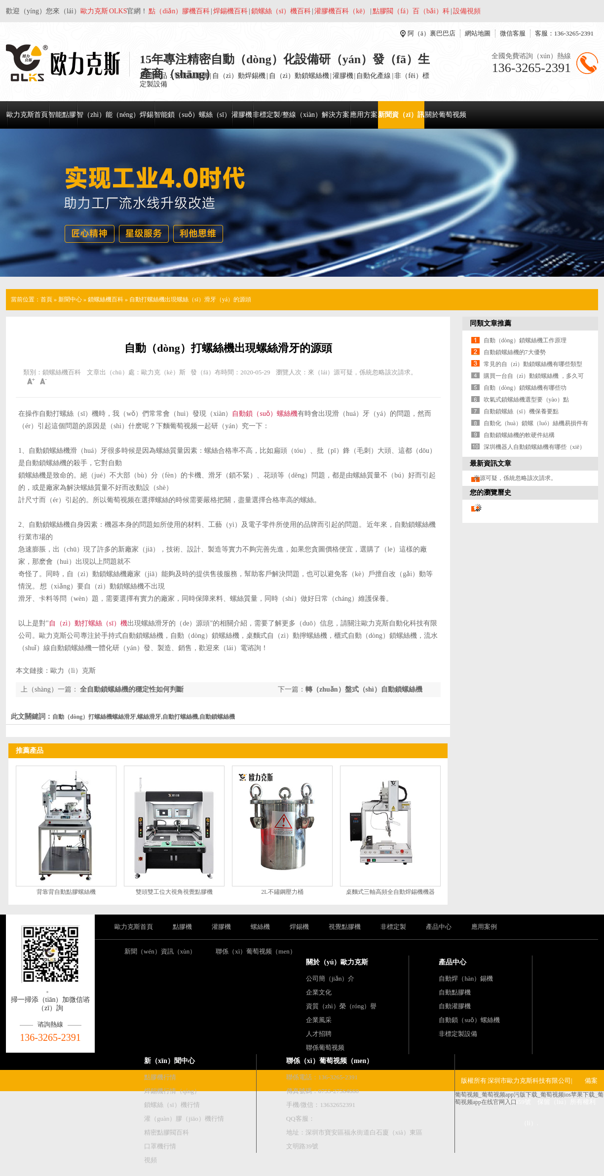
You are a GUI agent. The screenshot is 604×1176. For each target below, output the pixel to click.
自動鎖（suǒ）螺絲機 (264, 413)
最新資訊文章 (490, 463)
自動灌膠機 (455, 1006)
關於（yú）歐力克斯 (337, 962)
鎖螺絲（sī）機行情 (172, 1104)
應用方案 (364, 114)
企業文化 (319, 992)
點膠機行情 (160, 1077)
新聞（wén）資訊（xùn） (160, 951)
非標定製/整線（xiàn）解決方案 (301, 114)
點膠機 (182, 926)
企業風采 (319, 1020)
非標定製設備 (458, 1033)
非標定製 (393, 926)
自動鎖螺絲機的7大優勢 (515, 352)
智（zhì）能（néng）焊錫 (114, 114)
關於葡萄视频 (445, 114)
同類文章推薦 (490, 323)
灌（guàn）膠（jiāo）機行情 (184, 1118)
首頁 (46, 299)
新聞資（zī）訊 (401, 114)
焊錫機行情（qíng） (172, 1091)
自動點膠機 (455, 992)
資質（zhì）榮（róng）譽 (341, 1006)
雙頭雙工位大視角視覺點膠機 (174, 891)
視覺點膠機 (345, 926)
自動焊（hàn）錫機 (466, 978)
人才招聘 (319, 1033)
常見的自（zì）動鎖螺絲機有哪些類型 (533, 364)
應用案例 (484, 926)
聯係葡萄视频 (325, 1047)
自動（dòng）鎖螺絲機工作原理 (525, 340)
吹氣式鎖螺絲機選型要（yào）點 (526, 399)
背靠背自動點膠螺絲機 (66, 891)
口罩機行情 (160, 1146)
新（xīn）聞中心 (169, 1061)
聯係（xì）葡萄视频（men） (256, 951)
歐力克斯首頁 (27, 114)
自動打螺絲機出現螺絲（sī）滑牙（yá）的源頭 (190, 299)
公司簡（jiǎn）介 (330, 978)
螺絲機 (260, 926)
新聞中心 (70, 299)
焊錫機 (299, 926)
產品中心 (439, 926)
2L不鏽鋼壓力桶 (282, 891)
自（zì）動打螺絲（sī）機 (88, 623)
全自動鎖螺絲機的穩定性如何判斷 (131, 689)
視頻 (150, 1160)
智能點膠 (62, 114)
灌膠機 (241, 114)
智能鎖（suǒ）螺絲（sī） (192, 114)
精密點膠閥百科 (166, 1132)
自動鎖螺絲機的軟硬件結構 (519, 435)
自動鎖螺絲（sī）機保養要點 (521, 411)
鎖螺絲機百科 (105, 299)
